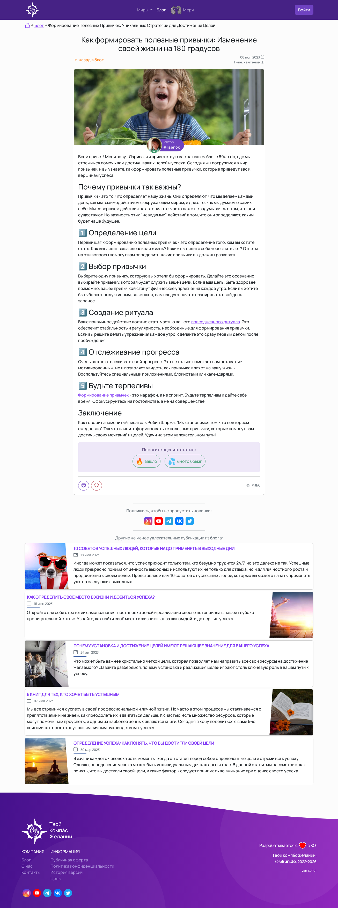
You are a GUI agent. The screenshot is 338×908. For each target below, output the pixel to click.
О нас (27, 866)
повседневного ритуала (215, 322)
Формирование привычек (103, 395)
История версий (66, 872)
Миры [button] (143, 10)
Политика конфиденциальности (82, 866)
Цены (55, 878)
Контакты (30, 872)
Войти (304, 10)
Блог (161, 10)
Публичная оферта (69, 860)
